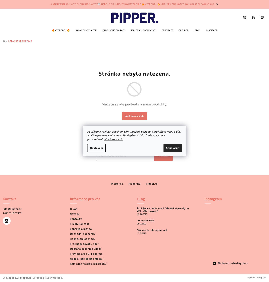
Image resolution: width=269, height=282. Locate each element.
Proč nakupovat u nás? (84, 244)
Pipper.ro (152, 184)
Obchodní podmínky (82, 234)
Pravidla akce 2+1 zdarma (86, 254)
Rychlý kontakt (79, 224)
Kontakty (76, 219)
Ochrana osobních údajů (85, 249)
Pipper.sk (117, 184)
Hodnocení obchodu (82, 239)
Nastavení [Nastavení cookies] (96, 148)
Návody (74, 214)
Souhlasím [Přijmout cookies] (172, 148)
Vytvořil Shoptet (256, 277)
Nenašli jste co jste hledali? (87, 259)
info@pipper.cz (12, 209)
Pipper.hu (134, 184)
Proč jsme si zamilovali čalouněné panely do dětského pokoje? (163, 209)
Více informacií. (113, 139)
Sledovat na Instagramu (233, 263)
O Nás (73, 209)
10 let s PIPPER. (146, 220)
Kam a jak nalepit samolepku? (89, 264)
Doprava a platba (81, 229)
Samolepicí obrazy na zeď (152, 230)
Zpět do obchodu (134, 115)
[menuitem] (61, 30)
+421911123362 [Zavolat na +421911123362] (12, 213)
